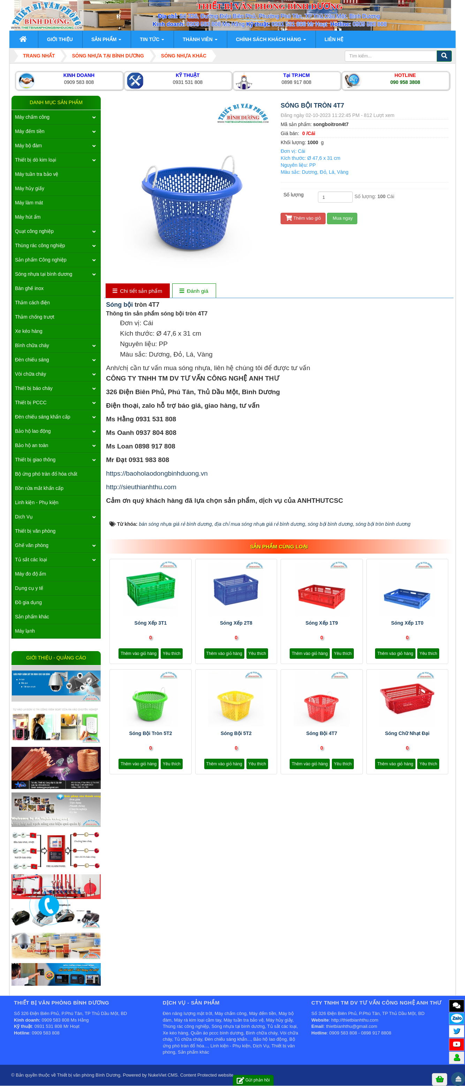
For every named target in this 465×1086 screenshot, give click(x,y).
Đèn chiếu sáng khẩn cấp (42, 417)
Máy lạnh (25, 631)
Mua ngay (342, 218)
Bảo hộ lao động (33, 431)
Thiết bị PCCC (31, 402)
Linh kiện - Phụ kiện (37, 502)
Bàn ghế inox (29, 288)
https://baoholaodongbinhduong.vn (157, 473)
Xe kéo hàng (29, 331)
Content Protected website (206, 1075)
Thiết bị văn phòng (35, 531)
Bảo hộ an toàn (31, 445)
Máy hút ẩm (27, 217)
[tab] (137, 291)
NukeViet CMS (163, 1075)
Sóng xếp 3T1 (151, 623)
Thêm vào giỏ (303, 218)
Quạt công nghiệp (34, 231)
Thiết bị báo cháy (34, 388)
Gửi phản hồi (253, 1080)
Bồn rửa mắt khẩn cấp (39, 488)
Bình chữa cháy (32, 345)
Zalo (457, 1018)
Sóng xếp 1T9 (321, 623)
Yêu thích (172, 653)
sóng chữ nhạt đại (407, 733)
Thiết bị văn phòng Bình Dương (89, 1075)
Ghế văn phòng (31, 545)
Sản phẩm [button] (106, 41)
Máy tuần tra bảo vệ (36, 174)
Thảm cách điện (32, 302)
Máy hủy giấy (29, 188)
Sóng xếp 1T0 (407, 623)
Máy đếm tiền (29, 131)
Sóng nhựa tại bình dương (43, 274)
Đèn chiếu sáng (32, 359)
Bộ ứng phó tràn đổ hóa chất (46, 474)
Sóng (114, 304)
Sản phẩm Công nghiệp (41, 260)
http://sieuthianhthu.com (141, 487)
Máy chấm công (32, 117)
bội (129, 304)
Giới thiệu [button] (60, 39)
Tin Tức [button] (152, 41)
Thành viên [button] (200, 41)
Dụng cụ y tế (29, 588)
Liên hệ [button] (334, 39)
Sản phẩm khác (32, 616)
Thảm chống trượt (34, 317)
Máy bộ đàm (28, 145)
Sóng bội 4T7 (321, 733)
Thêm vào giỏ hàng (139, 653)
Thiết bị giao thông (35, 459)
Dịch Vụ (24, 516)
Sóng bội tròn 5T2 (150, 733)
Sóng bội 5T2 (236, 733)
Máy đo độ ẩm (30, 574)
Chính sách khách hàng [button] (271, 41)
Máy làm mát (29, 202)
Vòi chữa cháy (30, 374)
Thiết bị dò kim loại (35, 160)
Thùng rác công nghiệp (40, 245)
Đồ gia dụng (28, 602)
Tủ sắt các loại (31, 559)
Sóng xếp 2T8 (236, 623)
